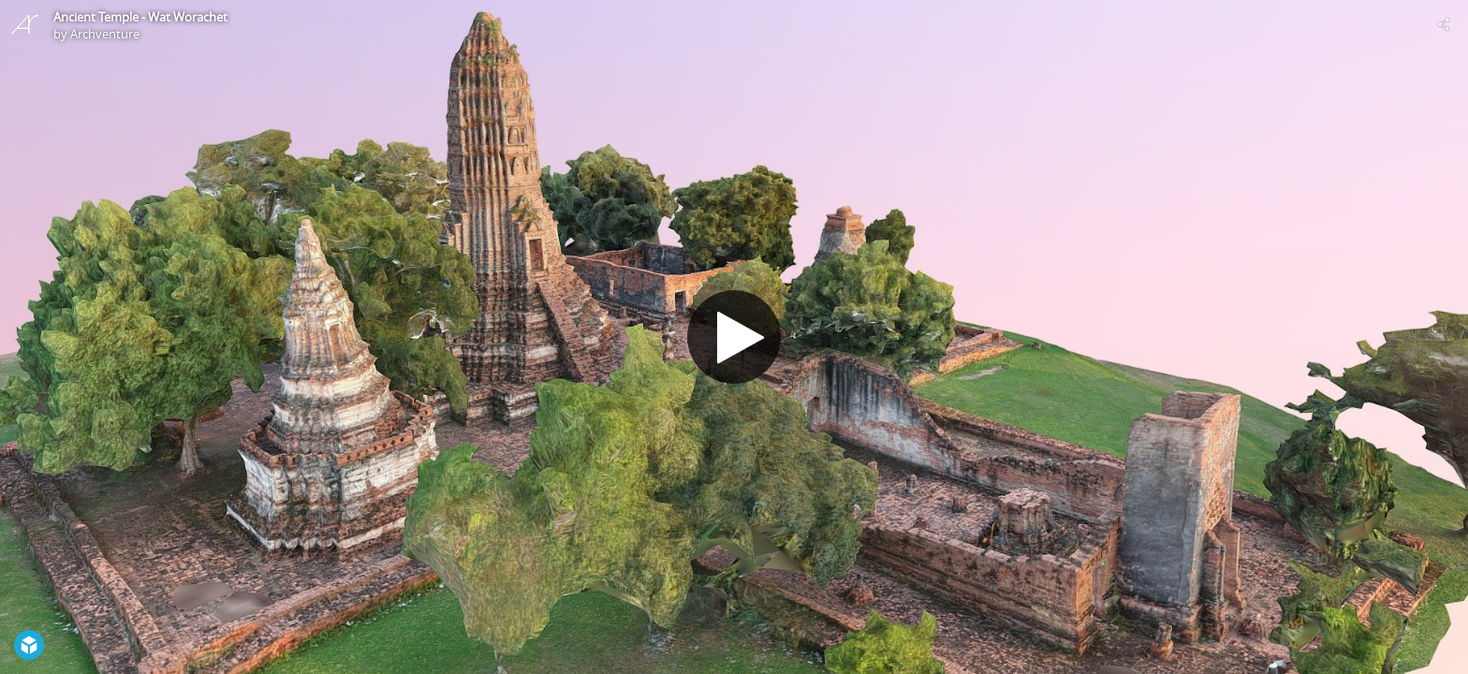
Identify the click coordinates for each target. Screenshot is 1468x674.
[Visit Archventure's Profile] (24, 24)
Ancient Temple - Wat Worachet (140, 16)
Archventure (104, 33)
